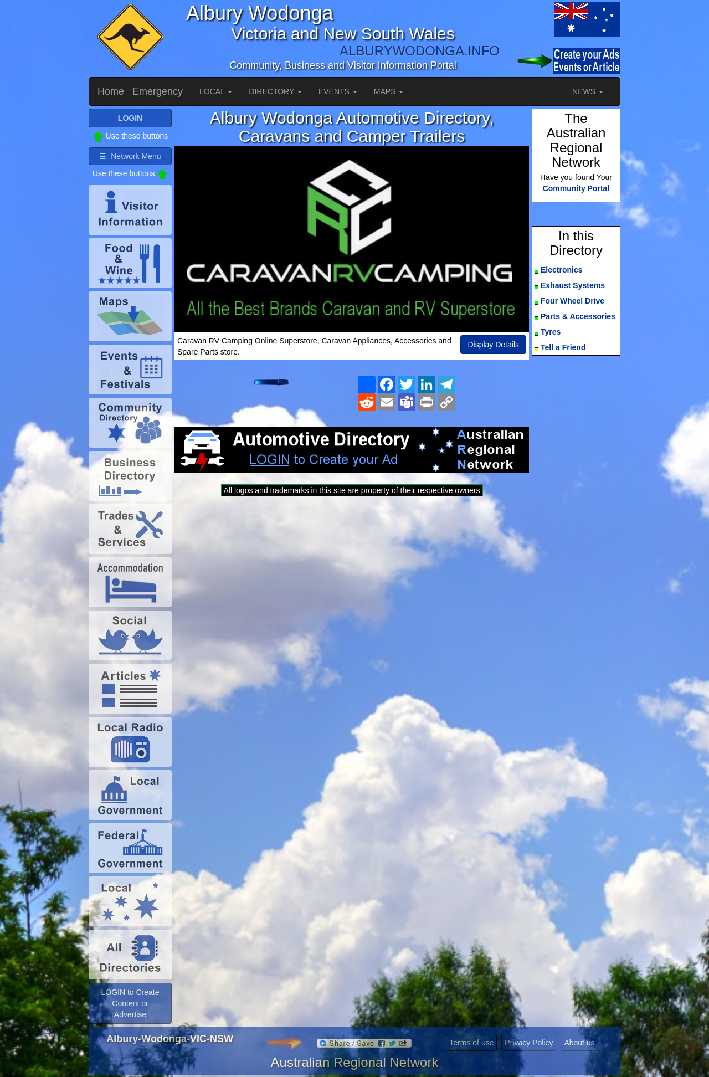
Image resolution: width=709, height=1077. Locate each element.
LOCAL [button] (215, 91)
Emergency (157, 91)
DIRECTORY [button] (275, 91)
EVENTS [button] (337, 91)
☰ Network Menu (130, 156)
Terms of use (471, 1042)
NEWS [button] (587, 91)
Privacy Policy (529, 1042)
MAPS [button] (389, 91)
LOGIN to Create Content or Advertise (130, 1003)
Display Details (493, 344)
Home (110, 91)
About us (579, 1042)
